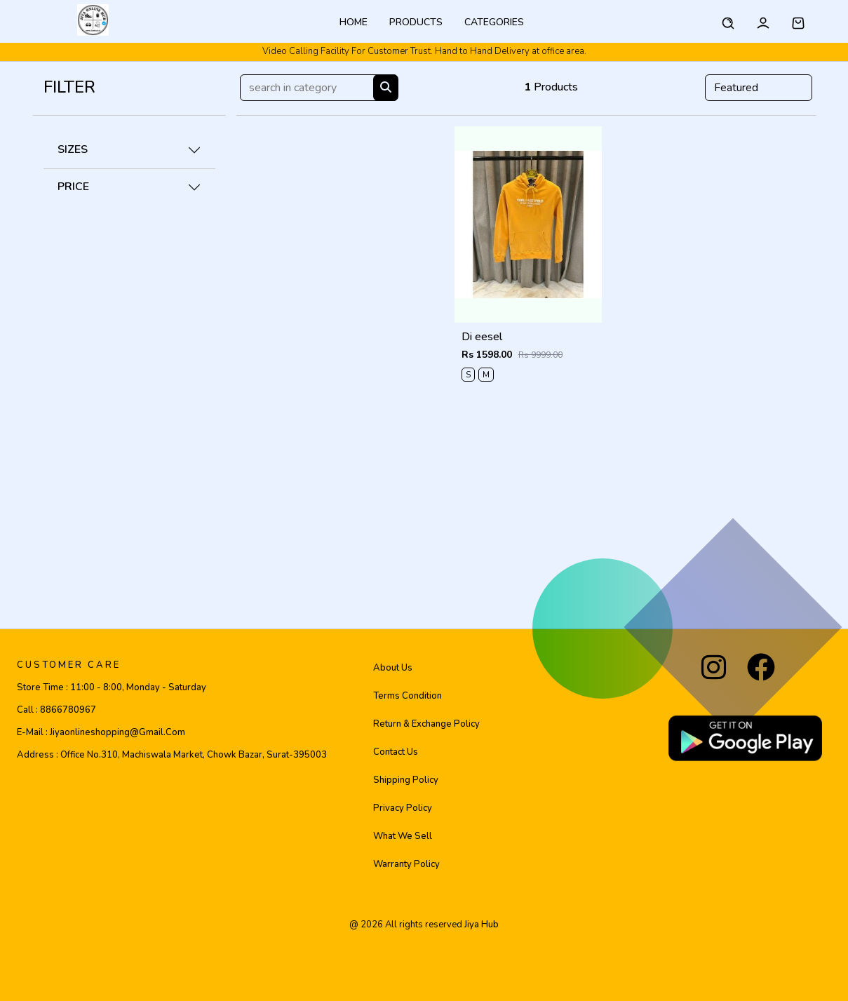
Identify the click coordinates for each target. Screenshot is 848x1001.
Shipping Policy (405, 780)
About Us (392, 667)
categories (494, 22)
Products (416, 22)
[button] (798, 21)
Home (353, 22)
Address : (172, 754)
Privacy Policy (402, 808)
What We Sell (402, 836)
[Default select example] (758, 87)
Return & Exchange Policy (426, 724)
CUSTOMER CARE (69, 665)
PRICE (73, 186)
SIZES (73, 149)
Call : (56, 710)
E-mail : (101, 732)
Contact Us (395, 752)
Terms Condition (407, 696)
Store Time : (111, 687)
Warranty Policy (406, 864)
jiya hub (481, 924)
